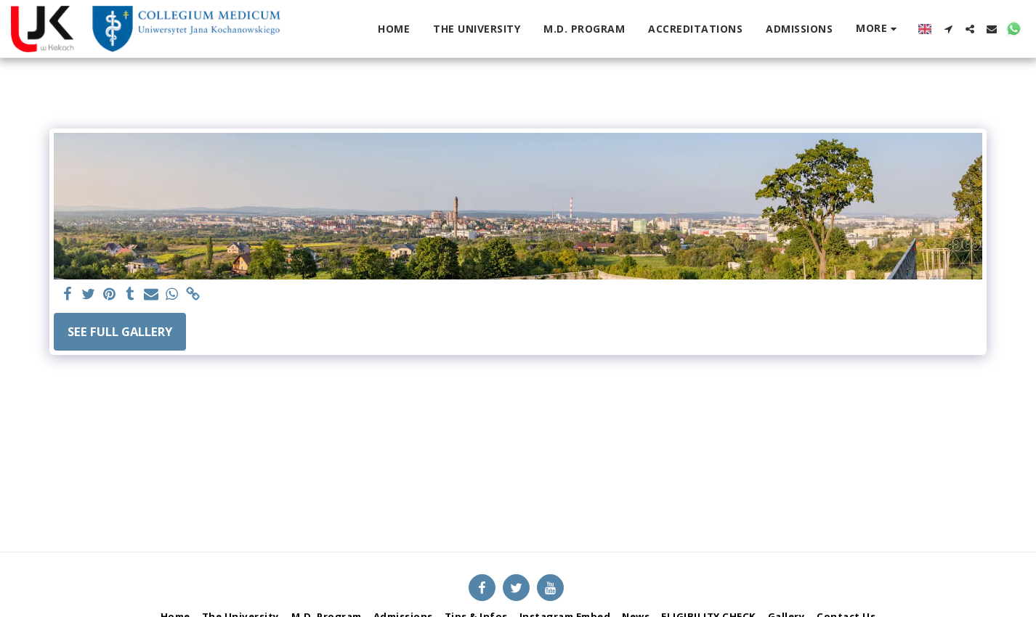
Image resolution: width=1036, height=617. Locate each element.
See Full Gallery (120, 331)
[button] (948, 29)
